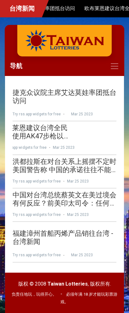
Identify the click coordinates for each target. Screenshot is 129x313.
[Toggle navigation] (64, 66)
